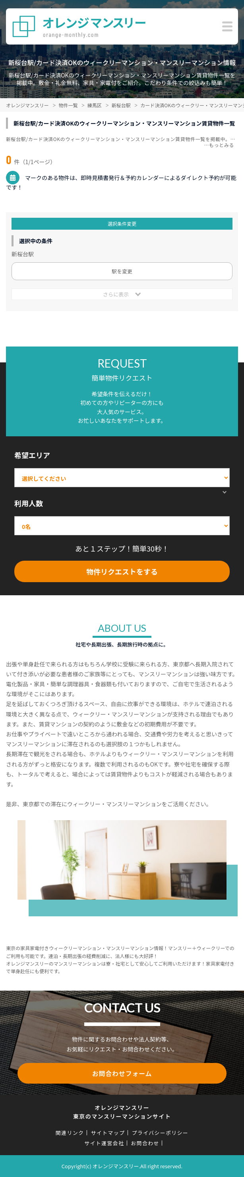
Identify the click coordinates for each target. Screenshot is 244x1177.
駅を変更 (122, 271)
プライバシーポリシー (160, 1132)
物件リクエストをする (122, 571)
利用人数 (28, 503)
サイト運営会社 (104, 1143)
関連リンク (70, 1132)
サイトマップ (108, 1132)
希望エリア (32, 455)
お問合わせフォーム (122, 1073)
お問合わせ (145, 1143)
